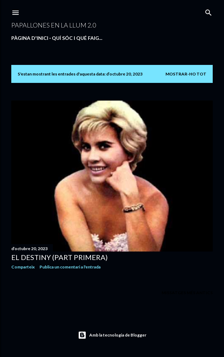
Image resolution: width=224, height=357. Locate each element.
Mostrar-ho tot (185, 74)
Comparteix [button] (23, 267)
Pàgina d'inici (29, 38)
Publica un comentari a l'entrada (70, 267)
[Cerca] (208, 11)
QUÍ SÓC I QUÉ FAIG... (77, 38)
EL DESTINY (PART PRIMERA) (59, 257)
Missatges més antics (187, 292)
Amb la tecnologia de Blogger (112, 335)
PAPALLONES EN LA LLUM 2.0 (53, 25)
